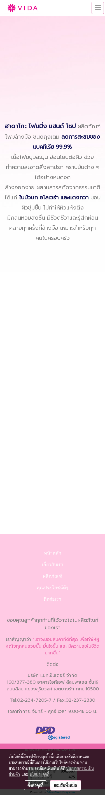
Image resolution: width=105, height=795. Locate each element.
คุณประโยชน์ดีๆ (52, 587)
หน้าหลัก (52, 553)
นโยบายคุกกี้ (39, 774)
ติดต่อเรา (52, 599)
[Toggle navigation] (98, 8)
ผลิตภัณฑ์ (52, 576)
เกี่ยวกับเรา (52, 564)
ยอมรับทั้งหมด (65, 785)
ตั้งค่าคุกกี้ (35, 785)
